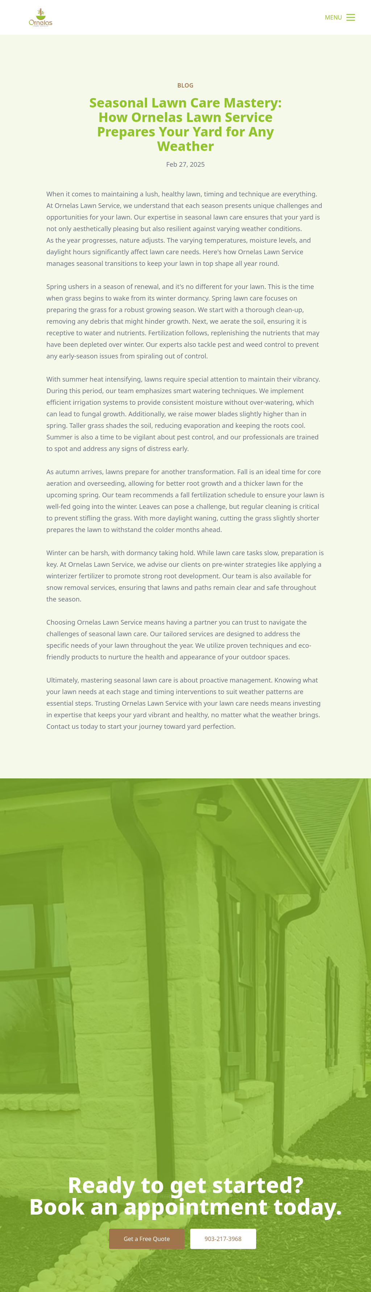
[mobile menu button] (350, 17)
